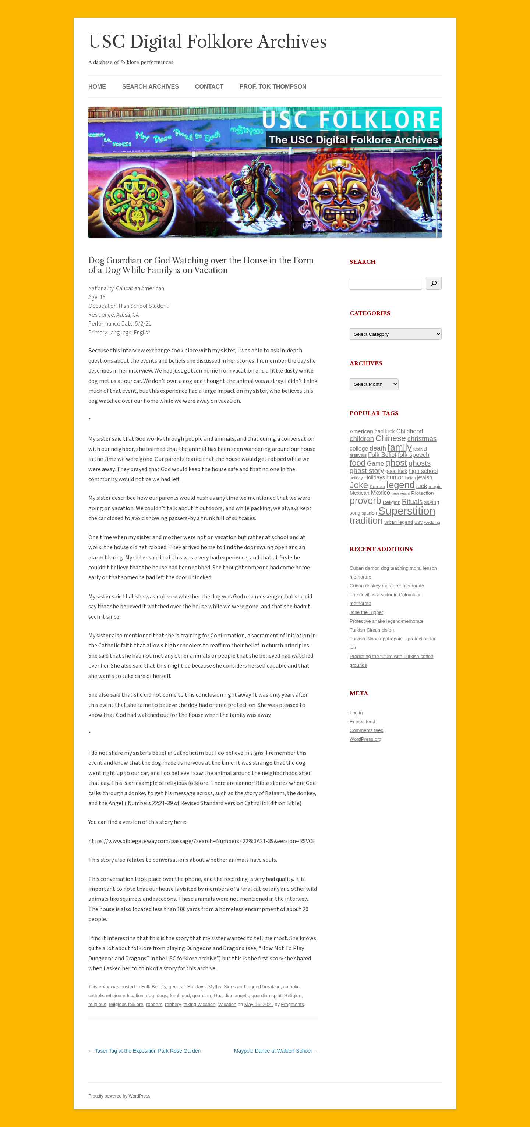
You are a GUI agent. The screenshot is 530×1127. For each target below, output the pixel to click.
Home (97, 86)
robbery (173, 1004)
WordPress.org (365, 739)
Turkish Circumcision (372, 630)
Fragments (292, 1004)
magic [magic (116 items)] (435, 486)
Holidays (196, 986)
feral (174, 995)
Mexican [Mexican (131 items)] (360, 493)
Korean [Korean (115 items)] (377, 486)
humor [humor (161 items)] (394, 477)
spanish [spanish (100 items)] (369, 513)
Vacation (227, 1004)
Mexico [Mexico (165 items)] (380, 492)
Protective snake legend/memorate (387, 621)
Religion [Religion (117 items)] (391, 502)
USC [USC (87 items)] (418, 522)
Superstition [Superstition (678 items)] (406, 511)
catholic (291, 986)
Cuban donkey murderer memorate (387, 586)
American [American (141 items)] (361, 431)
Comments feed (367, 730)
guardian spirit (266, 995)
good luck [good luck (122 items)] (396, 471)
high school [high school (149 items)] (423, 471)
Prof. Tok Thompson (273, 86)
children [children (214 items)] (362, 438)
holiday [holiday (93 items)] (356, 478)
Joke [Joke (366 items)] (359, 485)
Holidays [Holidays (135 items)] (374, 477)
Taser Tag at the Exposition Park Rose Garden (144, 1051)
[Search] (434, 283)
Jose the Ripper (366, 612)
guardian (201, 995)
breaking (271, 986)
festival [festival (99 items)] (420, 449)
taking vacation (200, 1004)
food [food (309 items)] (357, 462)
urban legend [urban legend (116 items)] (398, 522)
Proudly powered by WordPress (119, 1096)
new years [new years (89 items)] (401, 493)
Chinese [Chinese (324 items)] (390, 438)
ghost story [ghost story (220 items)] (367, 470)
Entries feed (362, 721)
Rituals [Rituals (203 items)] (412, 501)
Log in (356, 712)
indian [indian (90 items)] (410, 478)
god (186, 995)
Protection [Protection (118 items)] (422, 493)
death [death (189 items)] (378, 448)
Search (363, 261)
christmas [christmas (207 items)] (422, 438)
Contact (209, 86)
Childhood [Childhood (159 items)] (409, 431)
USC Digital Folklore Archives (207, 41)
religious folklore (126, 1004)
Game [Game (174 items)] (375, 463)
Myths (214, 986)
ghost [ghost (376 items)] (396, 462)
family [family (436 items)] (400, 447)
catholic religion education (116, 995)
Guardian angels (231, 995)
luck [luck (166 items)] (421, 486)
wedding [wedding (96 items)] (432, 522)
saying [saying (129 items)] (431, 502)
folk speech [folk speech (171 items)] (414, 454)
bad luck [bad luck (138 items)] (385, 431)
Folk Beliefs (153, 986)
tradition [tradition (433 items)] (366, 520)
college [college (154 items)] (359, 448)
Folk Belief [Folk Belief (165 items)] (382, 454)
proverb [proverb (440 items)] (365, 500)
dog (150, 995)
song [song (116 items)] (355, 513)
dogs (162, 995)
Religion (292, 995)
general (176, 986)
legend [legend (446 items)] (400, 485)
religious (97, 1004)
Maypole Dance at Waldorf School (276, 1051)
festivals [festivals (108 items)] (358, 455)
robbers (154, 1004)
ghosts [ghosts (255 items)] (420, 463)
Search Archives (150, 86)
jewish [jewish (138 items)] (424, 477)
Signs (230, 986)
